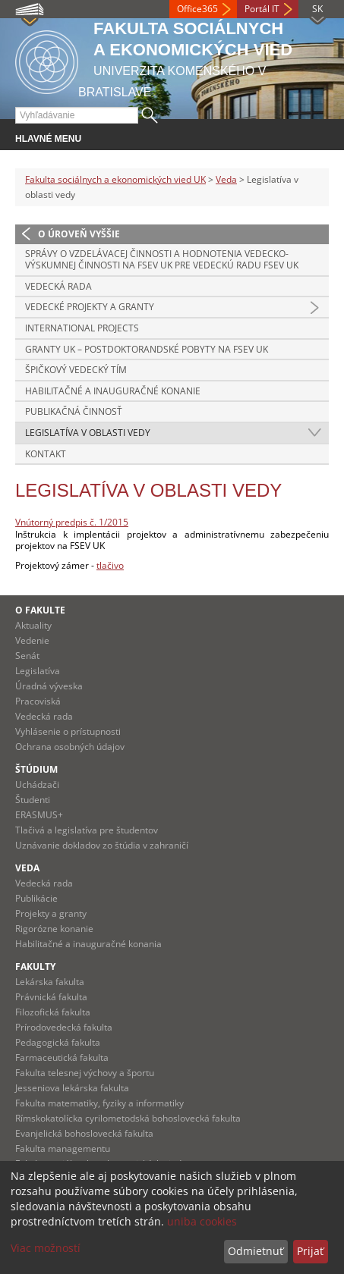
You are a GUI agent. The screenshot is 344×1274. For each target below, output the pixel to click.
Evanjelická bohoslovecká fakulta (84, 1133)
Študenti (32, 799)
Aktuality (33, 625)
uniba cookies (202, 1221)
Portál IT (262, 8)
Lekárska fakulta (49, 981)
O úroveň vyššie (79, 234)
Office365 (197, 8)
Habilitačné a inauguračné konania (88, 943)
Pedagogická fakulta (57, 1042)
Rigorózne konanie (54, 928)
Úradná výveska (49, 685)
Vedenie (32, 640)
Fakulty (35, 966)
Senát (27, 655)
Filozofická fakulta (52, 1012)
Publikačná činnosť (73, 411)
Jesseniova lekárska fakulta (72, 1087)
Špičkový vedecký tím (76, 369)
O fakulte (40, 610)
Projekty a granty (51, 913)
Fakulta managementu (62, 1148)
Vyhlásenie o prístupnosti (68, 731)
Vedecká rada (58, 286)
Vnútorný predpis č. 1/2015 (71, 522)
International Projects (82, 328)
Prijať (310, 1251)
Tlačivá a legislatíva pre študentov (86, 830)
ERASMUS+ (39, 814)
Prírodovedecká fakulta (63, 1027)
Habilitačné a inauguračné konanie (112, 390)
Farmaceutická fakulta (62, 1057)
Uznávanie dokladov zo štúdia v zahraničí (101, 845)
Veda (226, 179)
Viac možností (45, 1248)
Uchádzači (37, 784)
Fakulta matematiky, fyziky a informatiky (99, 1103)
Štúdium (36, 769)
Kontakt (45, 453)
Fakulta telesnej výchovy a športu (84, 1072)
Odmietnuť (255, 1251)
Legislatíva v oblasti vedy (87, 432)
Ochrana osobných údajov (70, 746)
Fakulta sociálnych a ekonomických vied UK (115, 179)
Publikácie (36, 898)
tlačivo (110, 565)
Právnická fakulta (51, 996)
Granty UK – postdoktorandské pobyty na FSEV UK (146, 349)
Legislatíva (37, 670)
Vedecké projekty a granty (89, 306)
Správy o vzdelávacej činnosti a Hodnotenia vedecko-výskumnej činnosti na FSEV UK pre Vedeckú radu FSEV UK (161, 259)
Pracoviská (38, 701)
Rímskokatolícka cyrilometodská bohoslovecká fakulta (128, 1118)
